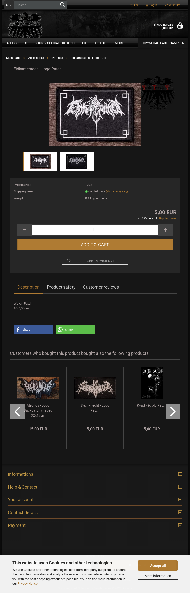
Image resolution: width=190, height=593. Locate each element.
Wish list (172, 5)
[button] (33, 329)
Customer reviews (101, 287)
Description (28, 287)
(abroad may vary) (117, 191)
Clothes (100, 43)
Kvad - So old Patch (152, 405)
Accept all (158, 566)
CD (84, 43)
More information (158, 576)
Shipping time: (24, 191)
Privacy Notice (28, 583)
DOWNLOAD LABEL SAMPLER (163, 43)
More (119, 43)
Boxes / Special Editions (55, 43)
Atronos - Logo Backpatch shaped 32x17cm (38, 410)
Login (151, 5)
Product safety (61, 287)
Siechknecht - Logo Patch (95, 407)
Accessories (17, 43)
